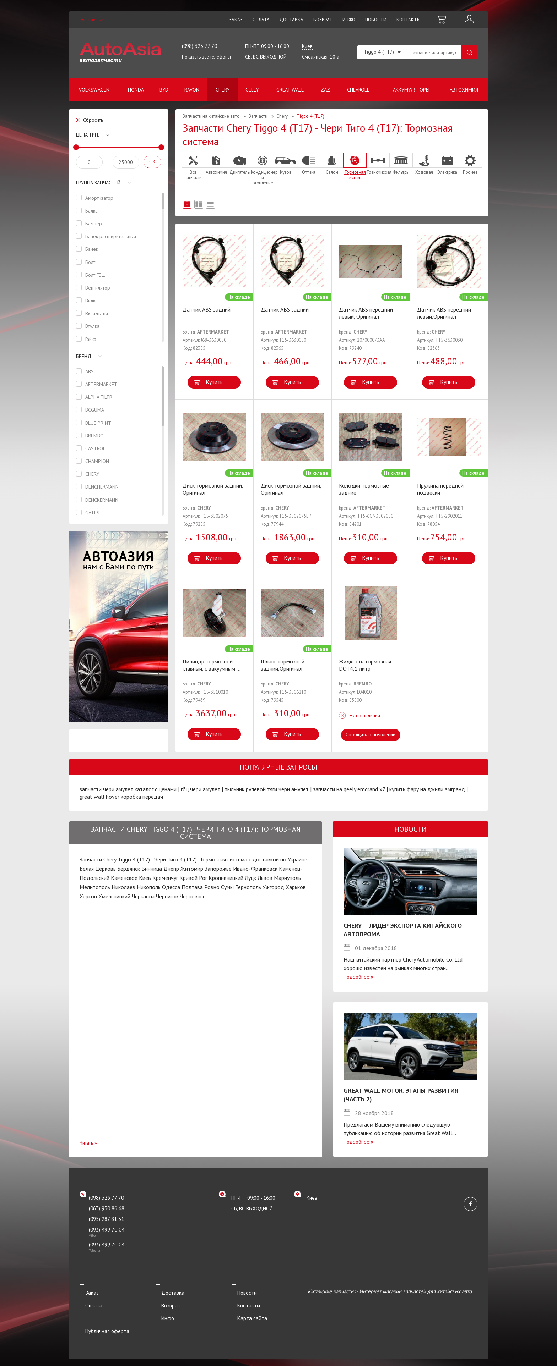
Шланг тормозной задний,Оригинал (282, 665)
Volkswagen (94, 90)
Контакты (408, 20)
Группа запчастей (98, 183)
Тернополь (248, 887)
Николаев (123, 887)
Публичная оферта (102, 1320)
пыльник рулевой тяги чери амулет (267, 789)
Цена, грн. (87, 135)
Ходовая (424, 164)
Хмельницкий (114, 896)
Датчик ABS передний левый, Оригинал (366, 313)
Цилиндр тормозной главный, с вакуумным (211, 665)
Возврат (322, 20)
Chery (222, 90)
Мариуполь (287, 877)
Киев (145, 877)
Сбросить (93, 120)
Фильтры (401, 164)
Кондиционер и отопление (262, 169)
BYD (163, 90)
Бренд (83, 356)
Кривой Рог (193, 877)
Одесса (171, 887)
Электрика (447, 164)
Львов (265, 877)
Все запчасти (193, 166)
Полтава (192, 887)
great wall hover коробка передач (121, 796)
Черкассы (143, 896)
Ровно (212, 887)
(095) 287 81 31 (106, 1219)
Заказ (236, 20)
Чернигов (167, 896)
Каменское (124, 877)
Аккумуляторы (411, 90)
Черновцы (192, 896)
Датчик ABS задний (207, 309)
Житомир (191, 868)
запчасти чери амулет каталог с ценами (128, 789)
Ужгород (273, 887)
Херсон (88, 896)
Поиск (469, 52)
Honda (136, 90)
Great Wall (290, 90)
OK (152, 161)
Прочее (470, 164)
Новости (375, 20)
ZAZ (325, 90)
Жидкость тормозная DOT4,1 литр (365, 665)
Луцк (250, 877)
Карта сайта (246, 1310)
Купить (214, 381)
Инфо (348, 20)
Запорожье (218, 868)
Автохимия (464, 90)
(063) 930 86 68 (106, 1208)
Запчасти (258, 116)
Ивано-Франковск (255, 868)
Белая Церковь (98, 868)
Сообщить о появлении (371, 734)
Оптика (308, 164)
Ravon (191, 90)
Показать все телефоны (206, 57)
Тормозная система (355, 166)
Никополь (149, 887)
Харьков (296, 887)
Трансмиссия (378, 164)
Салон (332, 164)
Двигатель (239, 164)
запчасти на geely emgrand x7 (349, 789)
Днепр (171, 868)
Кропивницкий (226, 877)
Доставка (291, 20)
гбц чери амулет (200, 789)
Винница (151, 868)
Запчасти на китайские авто (211, 116)
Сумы (227, 887)
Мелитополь (95, 887)
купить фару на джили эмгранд (427, 789)
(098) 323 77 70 (199, 46)
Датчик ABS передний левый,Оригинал (444, 313)
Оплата (261, 20)
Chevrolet (360, 90)
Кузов (285, 164)
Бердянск (128, 868)
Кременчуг (165, 877)
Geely (252, 90)
